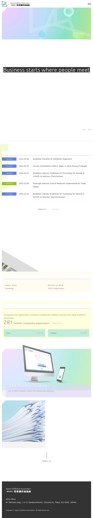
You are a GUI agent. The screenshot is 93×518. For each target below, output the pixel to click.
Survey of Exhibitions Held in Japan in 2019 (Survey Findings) (60, 166)
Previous (84, 129)
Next (89, 129)
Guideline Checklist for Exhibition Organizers (52, 159)
